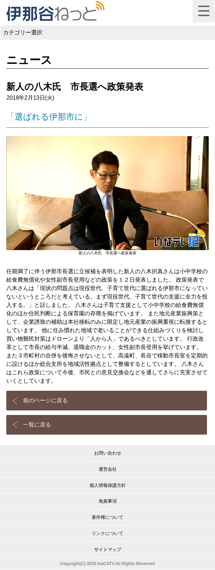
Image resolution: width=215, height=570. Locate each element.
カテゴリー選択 (22, 32)
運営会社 (108, 469)
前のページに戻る (45, 400)
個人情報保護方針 (107, 485)
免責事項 (108, 501)
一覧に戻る (37, 425)
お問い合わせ (107, 453)
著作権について (107, 517)
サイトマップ (107, 549)
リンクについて (107, 533)
